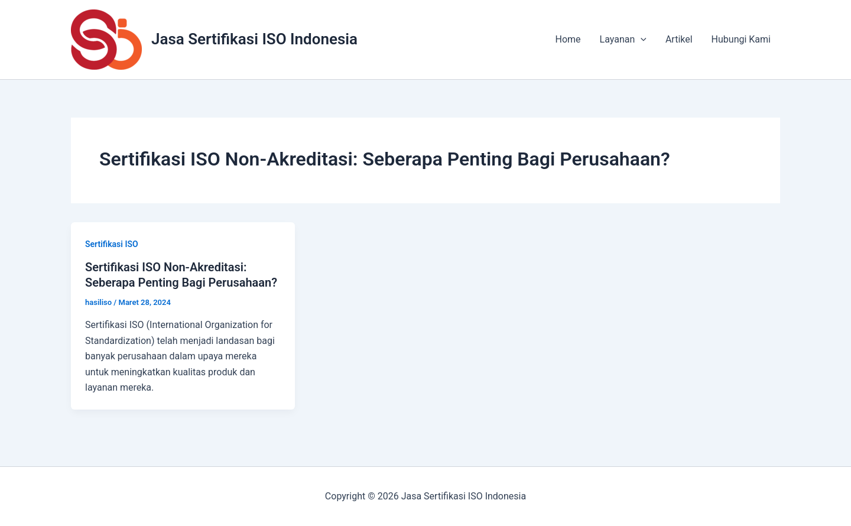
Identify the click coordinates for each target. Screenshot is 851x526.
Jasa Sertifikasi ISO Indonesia (254, 39)
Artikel (679, 39)
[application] (641, 39)
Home (568, 39)
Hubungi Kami (741, 39)
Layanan (623, 39)
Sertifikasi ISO (111, 244)
